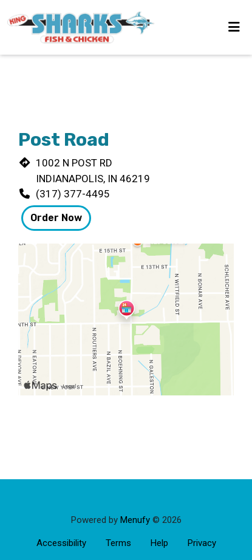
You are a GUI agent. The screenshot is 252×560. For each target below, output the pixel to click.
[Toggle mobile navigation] (234, 27)
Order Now (56, 218)
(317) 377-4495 (73, 194)
